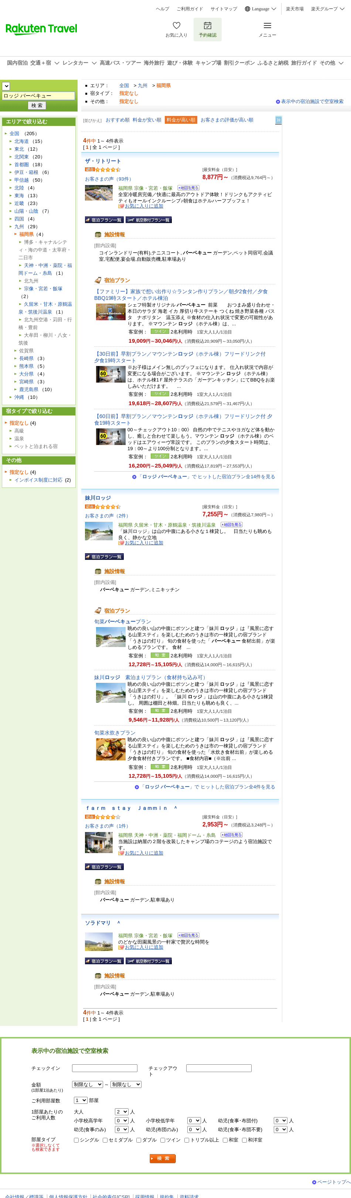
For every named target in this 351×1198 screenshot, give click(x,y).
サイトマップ (224, 8)
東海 (19, 195)
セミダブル (121, 1140)
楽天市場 (295, 8)
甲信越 (21, 180)
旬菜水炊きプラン (115, 733)
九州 (142, 85)
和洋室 (255, 1140)
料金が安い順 (147, 120)
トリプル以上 (204, 1140)
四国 (19, 219)
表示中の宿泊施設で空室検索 (312, 101)
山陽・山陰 (26, 211)
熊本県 (26, 366)
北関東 (21, 157)
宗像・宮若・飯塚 (43, 288)
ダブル (149, 1140)
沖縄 (19, 397)
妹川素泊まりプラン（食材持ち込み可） (151, 677)
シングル (89, 1140)
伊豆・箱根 (26, 172)
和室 (233, 1140)
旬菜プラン (122, 621)
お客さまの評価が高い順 (227, 120)
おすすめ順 (118, 120)
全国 (124, 85)
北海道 (21, 141)
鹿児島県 (28, 389)
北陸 (19, 188)
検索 (163, 1158)
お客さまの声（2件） (108, 515)
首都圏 (21, 164)
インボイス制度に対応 (38, 480)
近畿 (19, 203)
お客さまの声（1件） (108, 826)
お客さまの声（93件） (109, 179)
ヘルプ (162, 8)
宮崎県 (26, 381)
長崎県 (26, 358)
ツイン (173, 1140)
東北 (19, 149)
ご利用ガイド (190, 8)
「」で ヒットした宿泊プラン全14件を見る (206, 476)
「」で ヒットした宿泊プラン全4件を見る (207, 787)
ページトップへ (334, 1182)
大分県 (26, 374)
